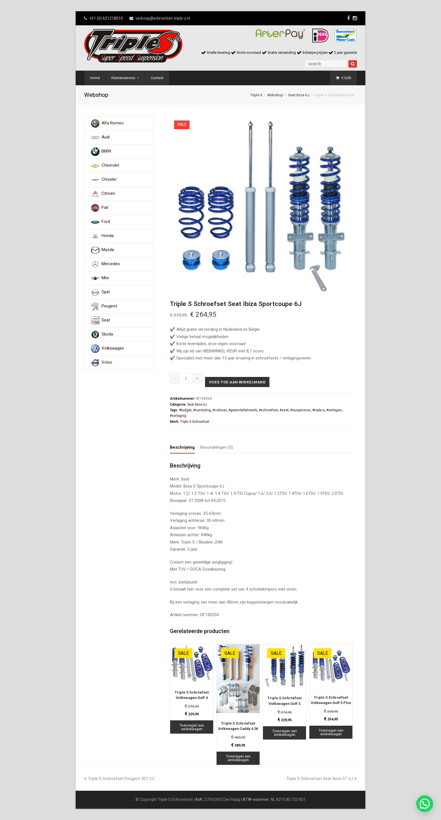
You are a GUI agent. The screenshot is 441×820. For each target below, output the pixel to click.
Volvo (107, 362)
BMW (106, 151)
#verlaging (178, 416)
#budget (185, 410)
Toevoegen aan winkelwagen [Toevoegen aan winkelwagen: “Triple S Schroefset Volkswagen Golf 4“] (191, 727)
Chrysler (109, 179)
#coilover (219, 410)
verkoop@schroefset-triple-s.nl (163, 18)
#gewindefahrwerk (242, 410)
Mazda (108, 250)
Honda (108, 235)
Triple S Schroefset (194, 422)
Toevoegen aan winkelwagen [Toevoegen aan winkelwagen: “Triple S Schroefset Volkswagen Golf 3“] (284, 733)
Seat (106, 320)
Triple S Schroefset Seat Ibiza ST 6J (321, 778)
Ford (106, 221)
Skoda (107, 334)
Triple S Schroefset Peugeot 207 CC (119, 778)
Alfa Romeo (113, 123)
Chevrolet (110, 165)
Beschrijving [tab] (182, 447)
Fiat (105, 207)
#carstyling (202, 410)
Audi (106, 137)
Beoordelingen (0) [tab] (216, 447)
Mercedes (111, 264)
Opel (106, 292)
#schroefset (268, 410)
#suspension (300, 410)
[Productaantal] (186, 378)
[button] (424, 803)
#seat (284, 410)
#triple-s (318, 410)
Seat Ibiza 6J (299, 95)
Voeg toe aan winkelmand (238, 382)
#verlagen (334, 410)
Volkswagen (113, 348)
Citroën (108, 193)
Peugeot (109, 306)
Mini (105, 278)
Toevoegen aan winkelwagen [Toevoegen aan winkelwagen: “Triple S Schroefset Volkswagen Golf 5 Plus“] (331, 732)
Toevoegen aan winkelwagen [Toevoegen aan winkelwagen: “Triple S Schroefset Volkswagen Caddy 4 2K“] (238, 758)
